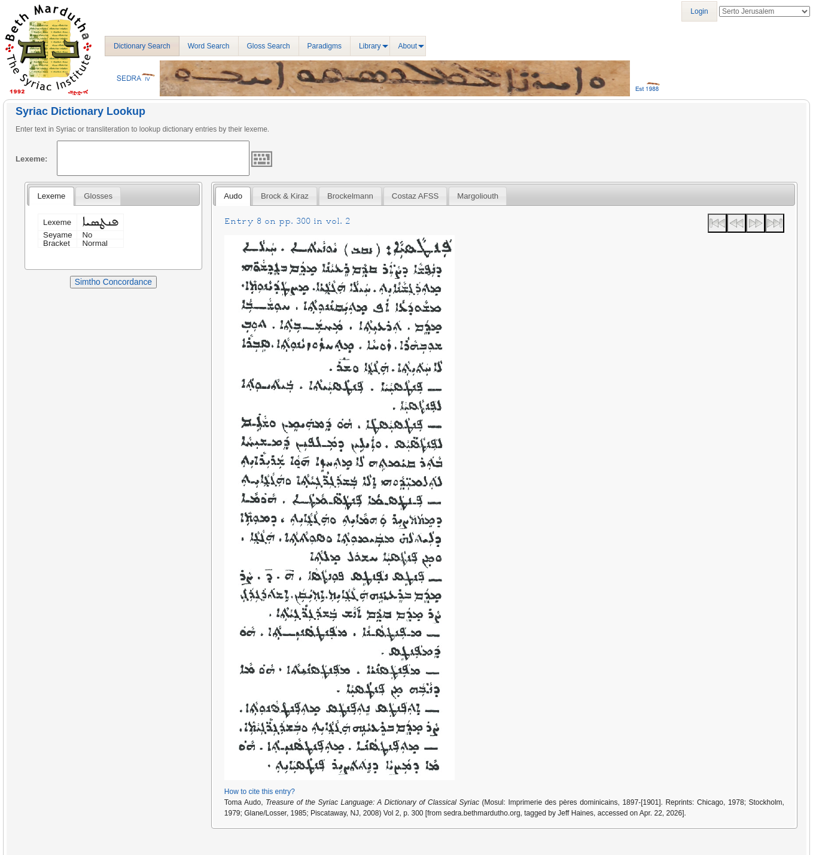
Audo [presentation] (233, 195)
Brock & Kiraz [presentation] (285, 195)
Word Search (209, 46)
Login (699, 11)
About (407, 46)
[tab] (51, 196)
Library (370, 46)
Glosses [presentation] (98, 195)
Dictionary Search (142, 46)
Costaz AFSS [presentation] (415, 195)
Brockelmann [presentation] (350, 195)
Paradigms (324, 46)
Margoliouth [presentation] (477, 195)
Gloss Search (268, 46)
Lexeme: (32, 158)
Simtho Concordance (113, 282)
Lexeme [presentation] (51, 195)
